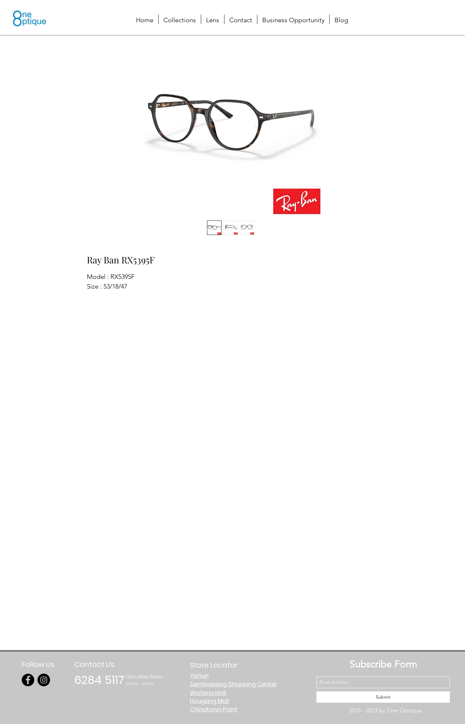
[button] (434, 13)
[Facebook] (28, 680)
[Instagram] (43, 680)
